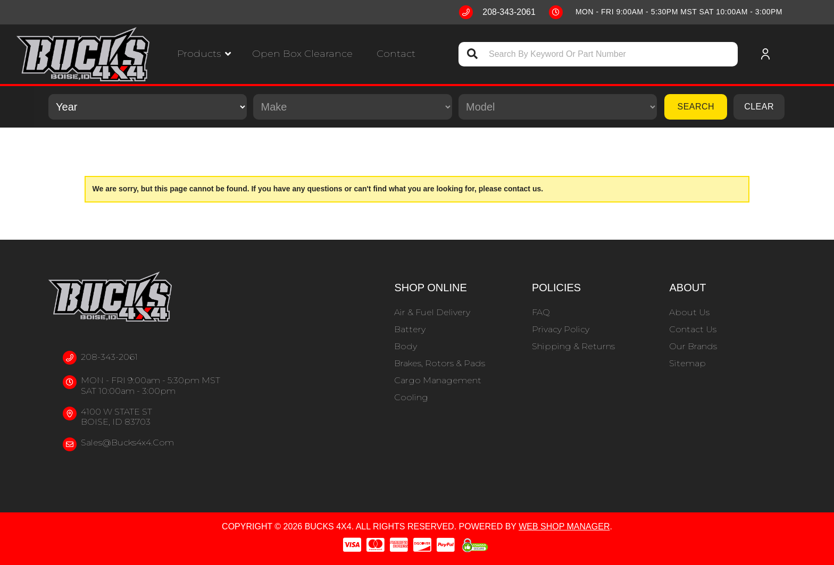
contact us (522, 188)
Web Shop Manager (564, 526)
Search (695, 106)
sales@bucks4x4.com (127, 442)
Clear (759, 106)
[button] (204, 54)
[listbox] (147, 107)
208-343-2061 (109, 357)
